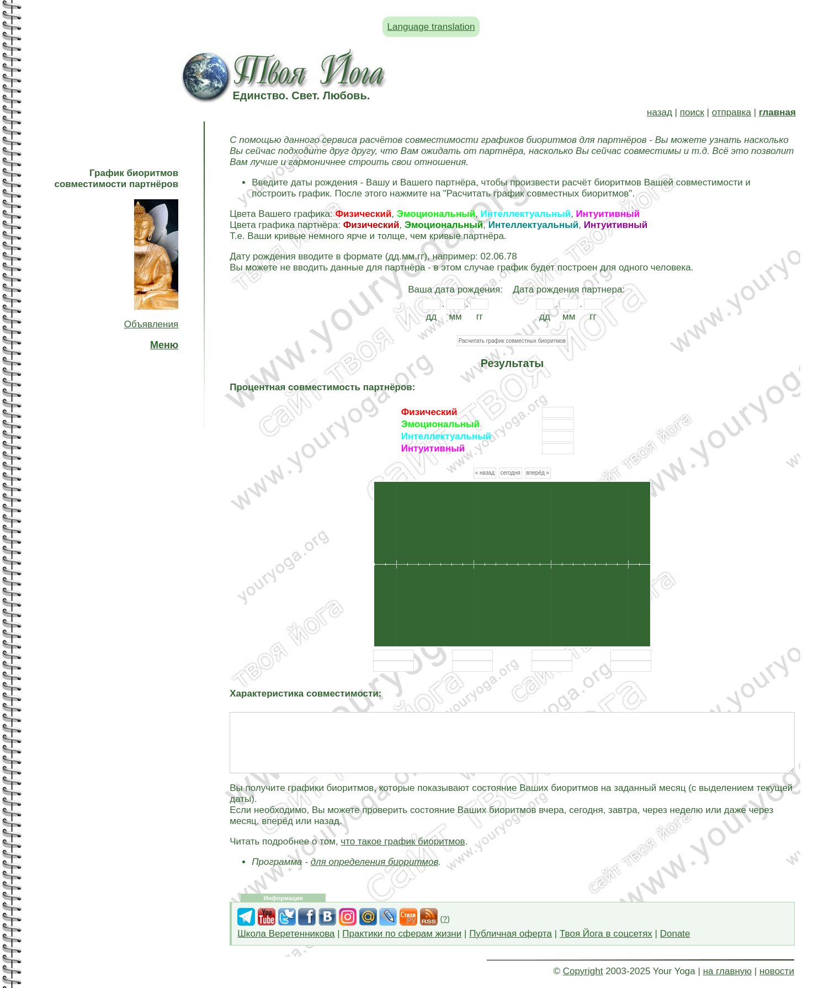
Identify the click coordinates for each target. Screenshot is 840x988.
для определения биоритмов (375, 862)
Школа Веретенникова (285, 933)
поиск (692, 112)
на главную (727, 971)
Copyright (583, 971)
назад (659, 112)
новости (776, 971)
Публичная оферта (510, 933)
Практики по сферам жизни (401, 933)
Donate (675, 933)
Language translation (431, 27)
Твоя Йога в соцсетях (606, 933)
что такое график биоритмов (403, 841)
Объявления (151, 324)
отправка (731, 112)
